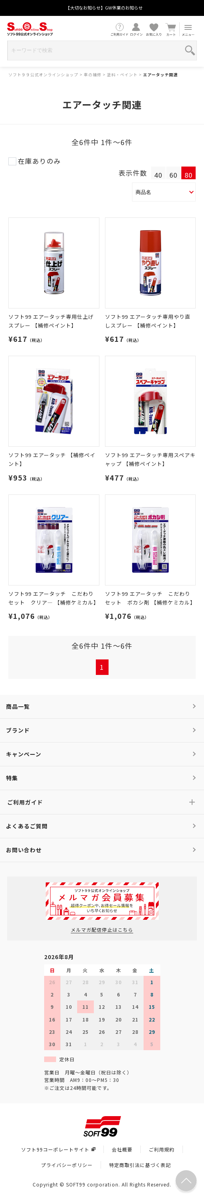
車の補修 (92, 75)
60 (173, 175)
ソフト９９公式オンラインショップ (43, 75)
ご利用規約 (162, 1149)
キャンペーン (23, 754)
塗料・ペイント (122, 75)
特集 (12, 778)
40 (158, 175)
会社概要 (122, 1149)
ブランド (18, 730)
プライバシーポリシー (67, 1164)
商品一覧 (18, 706)
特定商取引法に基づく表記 (140, 1164)
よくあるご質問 (27, 826)
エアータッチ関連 (160, 75)
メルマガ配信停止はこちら (102, 929)
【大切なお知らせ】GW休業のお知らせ (104, 7)
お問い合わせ (24, 850)
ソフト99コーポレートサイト (58, 1149)
